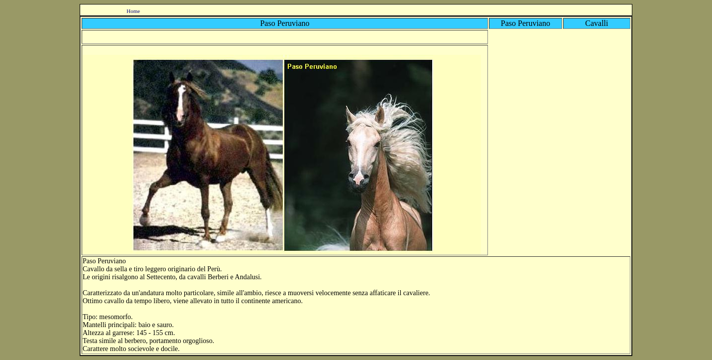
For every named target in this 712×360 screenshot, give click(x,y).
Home (133, 11)
